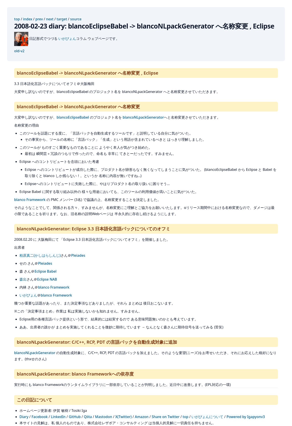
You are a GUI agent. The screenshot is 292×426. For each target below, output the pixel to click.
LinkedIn (58, 416)
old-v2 (19, 50)
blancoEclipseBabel (73, 117)
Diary (23, 416)
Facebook (40, 416)
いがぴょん (67, 38)
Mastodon (103, 416)
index (27, 19)
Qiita (88, 416)
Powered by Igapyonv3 (246, 416)
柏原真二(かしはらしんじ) (40, 255)
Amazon (142, 416)
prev (39, 19)
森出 (23, 279)
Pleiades (78, 255)
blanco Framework (30, 199)
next (49, 19)
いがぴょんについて (207, 416)
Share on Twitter (165, 416)
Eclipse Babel (45, 271)
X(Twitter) (123, 416)
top (17, 19)
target (62, 19)
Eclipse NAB (47, 279)
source (76, 19)
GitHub (75, 416)
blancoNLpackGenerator (143, 117)
